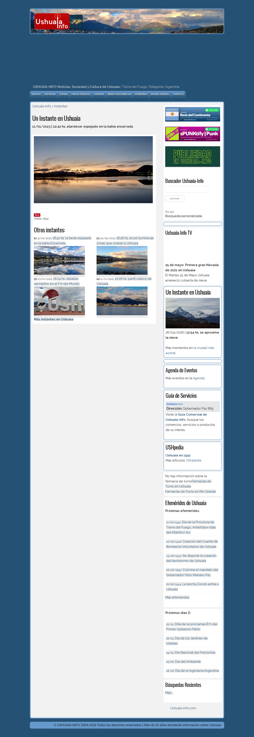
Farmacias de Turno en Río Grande (190, 491)
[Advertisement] (127, 58)
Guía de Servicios (80, 94)
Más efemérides (177, 597)
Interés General (160, 94)
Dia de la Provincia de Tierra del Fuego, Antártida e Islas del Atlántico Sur (191, 527)
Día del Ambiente (183, 662)
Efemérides (141, 94)
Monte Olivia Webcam (119, 94)
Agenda (63, 94)
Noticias (36, 94)
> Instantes (59, 106)
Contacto (178, 94)
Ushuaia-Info (41, 106)
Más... (169, 693)
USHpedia (99, 94)
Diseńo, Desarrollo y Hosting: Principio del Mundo (67, 734)
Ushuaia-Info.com (183, 708)
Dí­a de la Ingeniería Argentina (192, 671)
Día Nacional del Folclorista (190, 652)
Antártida (50, 94)
